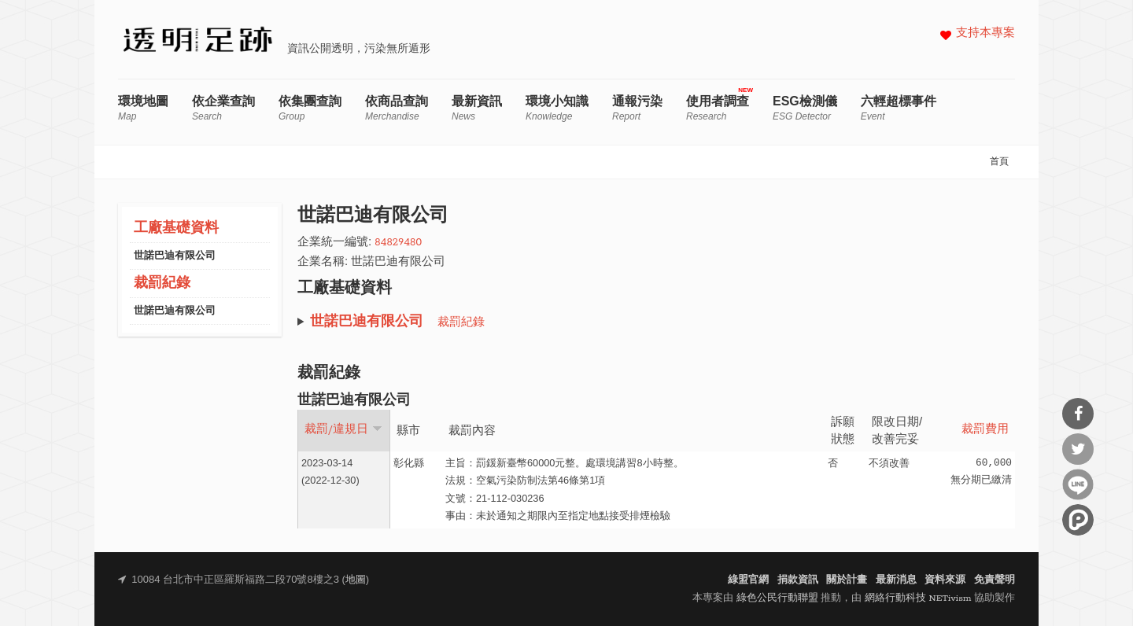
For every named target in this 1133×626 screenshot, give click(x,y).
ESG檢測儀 (805, 108)
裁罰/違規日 (343, 429)
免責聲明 (994, 580)
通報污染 (637, 108)
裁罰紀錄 (162, 283)
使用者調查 (717, 108)
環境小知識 (557, 108)
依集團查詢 (310, 108)
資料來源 (944, 580)
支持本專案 (985, 33)
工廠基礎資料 (176, 228)
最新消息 (896, 580)
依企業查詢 (223, 108)
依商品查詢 (396, 108)
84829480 (398, 242)
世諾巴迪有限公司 (175, 256)
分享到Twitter (1078, 449)
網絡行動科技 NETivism (918, 598)
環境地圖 (143, 108)
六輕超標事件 (898, 108)
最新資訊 (477, 108)
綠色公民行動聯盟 (777, 598)
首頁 (999, 162)
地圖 (355, 580)
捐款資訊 (797, 580)
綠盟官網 (748, 580)
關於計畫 (846, 580)
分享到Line (1078, 484)
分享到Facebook (1078, 413)
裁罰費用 (985, 429)
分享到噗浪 (1078, 520)
